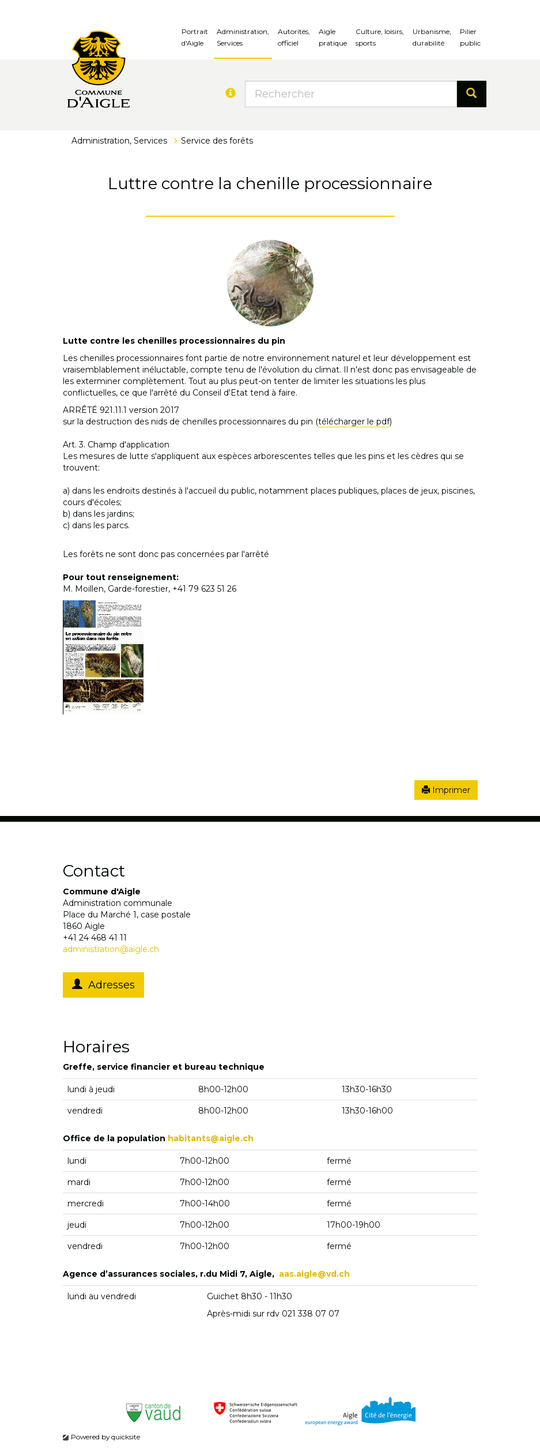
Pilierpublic (470, 37)
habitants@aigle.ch (211, 1138)
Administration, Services (243, 37)
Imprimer (446, 790)
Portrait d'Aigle (195, 37)
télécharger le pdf (354, 421)
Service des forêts (217, 141)
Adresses (103, 985)
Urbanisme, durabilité (432, 37)
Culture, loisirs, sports (380, 37)
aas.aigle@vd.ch (314, 1274)
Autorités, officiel (294, 37)
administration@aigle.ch (111, 949)
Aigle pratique (333, 37)
